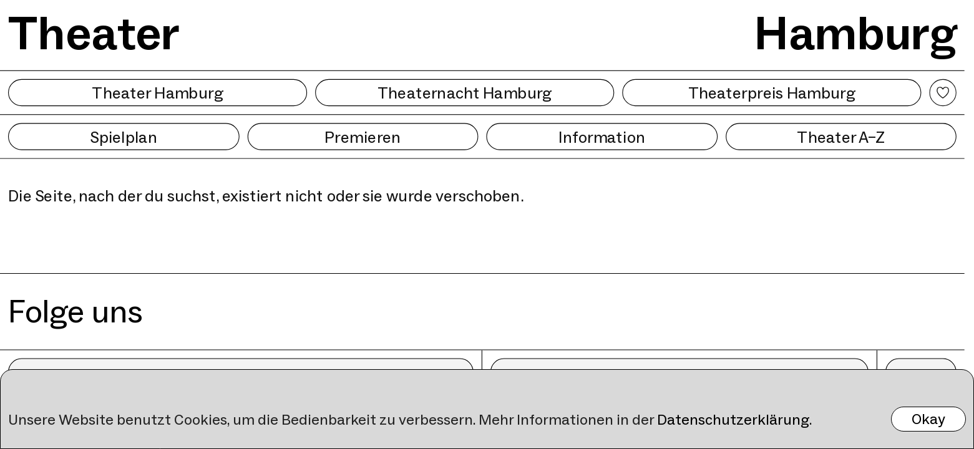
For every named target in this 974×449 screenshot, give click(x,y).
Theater (94, 33)
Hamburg (855, 33)
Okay (928, 419)
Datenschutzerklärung (733, 419)
